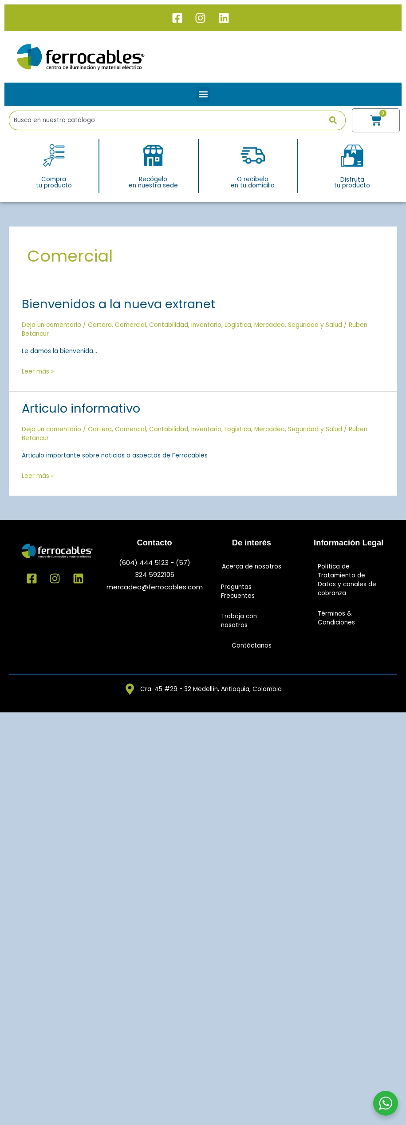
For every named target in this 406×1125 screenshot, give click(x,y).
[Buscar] (337, 120)
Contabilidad (168, 325)
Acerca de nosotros (251, 566)
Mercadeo (269, 325)
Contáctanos (252, 645)
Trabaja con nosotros (239, 620)
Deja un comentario (51, 325)
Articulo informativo (81, 408)
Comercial (130, 325)
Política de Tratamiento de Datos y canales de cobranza (347, 579)
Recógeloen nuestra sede (153, 182)
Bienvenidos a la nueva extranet (118, 304)
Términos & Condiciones (336, 618)
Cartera (100, 325)
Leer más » (38, 371)
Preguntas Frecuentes (238, 591)
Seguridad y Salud (315, 325)
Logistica (238, 325)
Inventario (206, 325)
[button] (203, 94)
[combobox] (169, 120)
